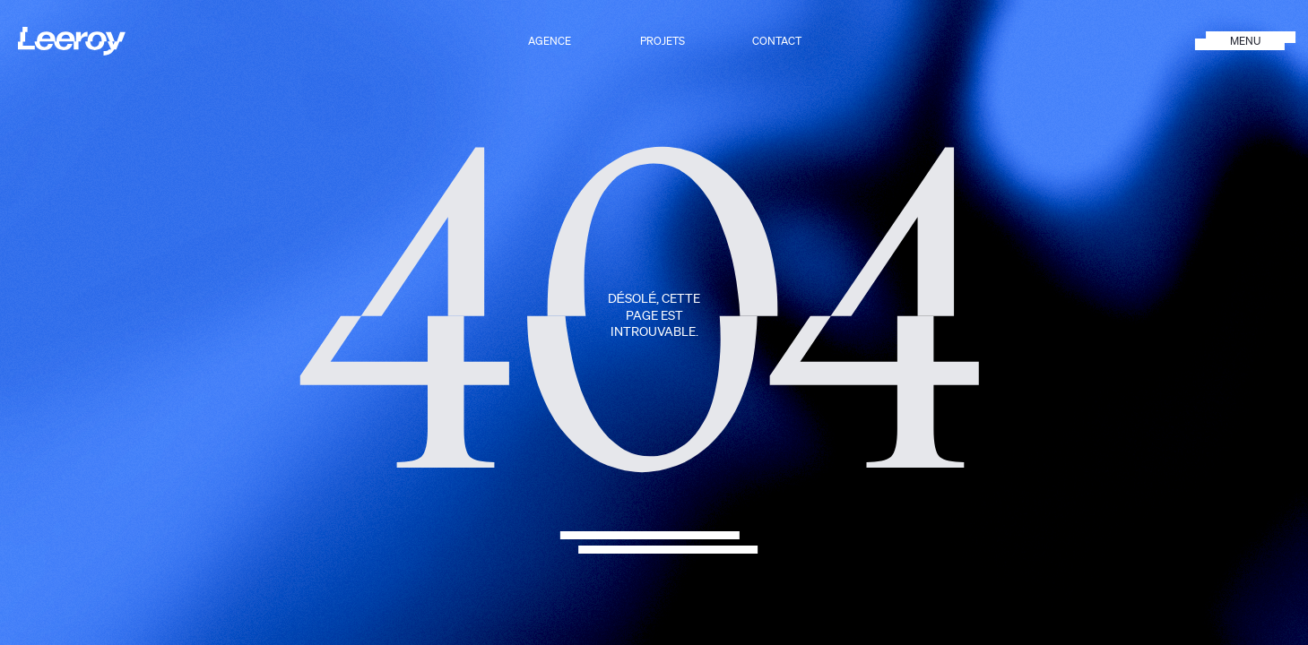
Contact (776, 41)
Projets (662, 41)
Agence (549, 41)
